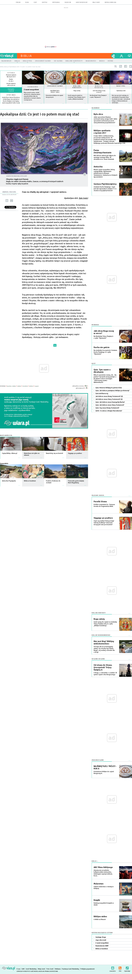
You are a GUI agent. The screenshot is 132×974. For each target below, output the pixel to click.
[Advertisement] (66, 27)
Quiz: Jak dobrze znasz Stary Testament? (109, 405)
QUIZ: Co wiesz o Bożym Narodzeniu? (108, 411)
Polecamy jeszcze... (98, 495)
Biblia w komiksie (101, 949)
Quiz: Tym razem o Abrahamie (102, 370)
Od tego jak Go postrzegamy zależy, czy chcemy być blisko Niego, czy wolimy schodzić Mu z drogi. (104, 649)
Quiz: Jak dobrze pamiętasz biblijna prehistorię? (112, 391)
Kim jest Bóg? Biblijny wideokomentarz (104, 642)
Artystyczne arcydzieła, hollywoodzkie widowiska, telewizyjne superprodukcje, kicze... (103, 873)
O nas (18, 969)
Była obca (98, 114)
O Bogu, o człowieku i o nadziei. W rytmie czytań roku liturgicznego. (105, 674)
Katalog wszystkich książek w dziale (104, 904)
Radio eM (68, 2)
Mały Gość (96, 2)
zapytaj (44, 2)
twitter (130, 66)
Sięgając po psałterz (103, 518)
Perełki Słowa (100, 501)
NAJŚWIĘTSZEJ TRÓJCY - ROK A (55, 91)
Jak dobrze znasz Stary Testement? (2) (108, 399)
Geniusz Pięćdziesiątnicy (105, 184)
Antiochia (98, 166)
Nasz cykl (121, 86)
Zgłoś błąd (127, 967)
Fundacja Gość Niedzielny (70, 969)
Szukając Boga (100, 937)
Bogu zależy (77, 90)
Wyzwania (95, 325)
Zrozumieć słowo (55, 86)
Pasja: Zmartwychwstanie (102, 151)
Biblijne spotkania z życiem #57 (102, 131)
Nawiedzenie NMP (101, 946)
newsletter (112, 967)
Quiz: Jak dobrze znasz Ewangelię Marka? (110, 402)
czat (35, 2)
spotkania (56, 2)
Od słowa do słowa (98, 659)
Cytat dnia (11, 95)
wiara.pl (8, 56)
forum (18, 2)
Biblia (26, 56)
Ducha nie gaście (101, 347)
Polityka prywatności (88, 969)
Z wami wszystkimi (31, 89)
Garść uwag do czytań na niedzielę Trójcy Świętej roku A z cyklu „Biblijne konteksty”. (76, 97)
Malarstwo (98, 884)
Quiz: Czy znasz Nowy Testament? (107, 408)
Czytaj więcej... (33, 105)
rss (120, 66)
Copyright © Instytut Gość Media (27, 971)
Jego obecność (100, 940)
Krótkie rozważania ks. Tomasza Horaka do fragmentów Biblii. (104, 505)
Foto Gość (49, 969)
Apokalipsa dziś (121, 90)
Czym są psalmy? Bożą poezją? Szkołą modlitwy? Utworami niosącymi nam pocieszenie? (104, 523)
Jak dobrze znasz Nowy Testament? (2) (109, 396)
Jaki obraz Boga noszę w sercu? (99, 91)
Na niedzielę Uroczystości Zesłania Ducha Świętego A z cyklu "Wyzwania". (105, 352)
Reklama (57, 969)
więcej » (11, 105)
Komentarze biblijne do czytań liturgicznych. (104, 772)
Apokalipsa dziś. (76, 198)
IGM (23, 969)
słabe (19, 386)
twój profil (121, 55)
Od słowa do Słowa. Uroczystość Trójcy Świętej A (103, 667)
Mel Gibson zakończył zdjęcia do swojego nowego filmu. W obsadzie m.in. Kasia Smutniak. (105, 157)
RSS (120, 967)
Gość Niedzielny (82, 2)
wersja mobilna (110, 2)
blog (27, 2)
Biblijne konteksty (77, 86)
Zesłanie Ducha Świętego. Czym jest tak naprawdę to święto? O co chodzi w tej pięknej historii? (105, 189)
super (37, 386)
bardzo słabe (11, 386)
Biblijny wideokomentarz (101, 635)
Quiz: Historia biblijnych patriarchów (108, 388)
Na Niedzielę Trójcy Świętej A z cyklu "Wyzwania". (103, 337)
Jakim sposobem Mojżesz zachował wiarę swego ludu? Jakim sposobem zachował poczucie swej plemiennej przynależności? (105, 120)
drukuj (11, 200)
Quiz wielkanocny (101, 393)
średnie (25, 386)
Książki (97, 900)
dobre (31, 386)
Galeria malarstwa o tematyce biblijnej (104, 887)
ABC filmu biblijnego (103, 867)
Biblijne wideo (100, 916)
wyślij (7, 200)
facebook (125, 66)
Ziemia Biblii (4, 463)
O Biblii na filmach (100, 919)
